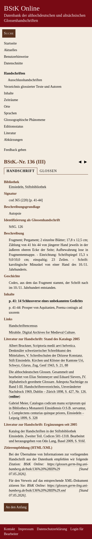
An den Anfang (16, 507)
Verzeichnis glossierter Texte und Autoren (32, 86)
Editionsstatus (13, 126)
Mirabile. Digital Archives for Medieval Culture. (42, 332)
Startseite (10, 43)
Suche (9, 33)
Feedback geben (15, 150)
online (14, 396)
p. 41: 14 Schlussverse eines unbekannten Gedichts (46, 301)
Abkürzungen (13, 140)
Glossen (48, 171)
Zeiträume (11, 100)
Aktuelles (10, 50)
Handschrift (21, 171)
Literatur (10, 133)
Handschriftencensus (23, 326)
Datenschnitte (13, 63)
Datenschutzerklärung (52, 529)
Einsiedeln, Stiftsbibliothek (27, 187)
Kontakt (9, 529)
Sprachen (10, 113)
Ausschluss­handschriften (25, 80)
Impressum (26, 529)
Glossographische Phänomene (24, 120)
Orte (7, 106)
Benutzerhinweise (16, 56)
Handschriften (14, 73)
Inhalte (8, 93)
